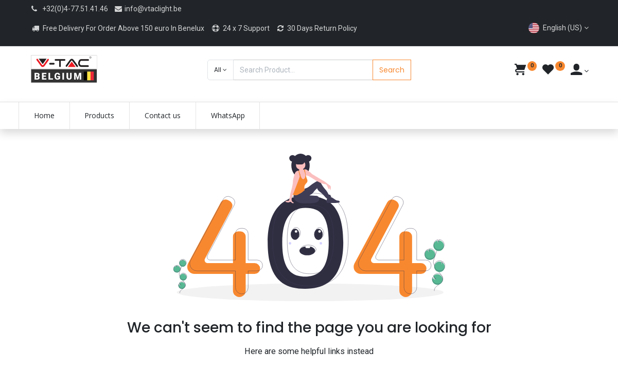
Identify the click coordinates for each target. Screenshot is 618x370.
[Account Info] (580, 71)
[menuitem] (55, 115)
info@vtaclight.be (148, 9)
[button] (220, 70)
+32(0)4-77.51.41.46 (75, 9)
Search (391, 70)
